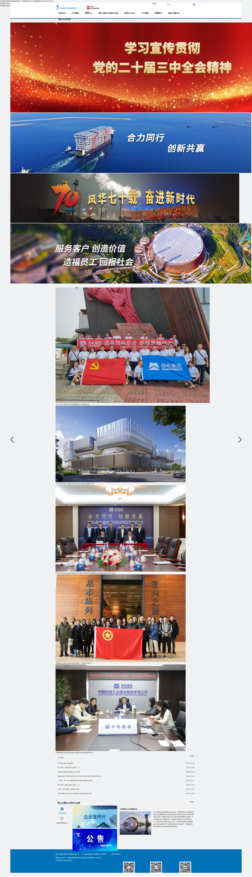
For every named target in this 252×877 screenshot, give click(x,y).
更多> (192, 756)
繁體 (154, 4)
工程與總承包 (62, 813)
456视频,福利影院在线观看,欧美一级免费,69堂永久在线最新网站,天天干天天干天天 (26, 1)
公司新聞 (60, 757)
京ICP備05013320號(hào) (64, 860)
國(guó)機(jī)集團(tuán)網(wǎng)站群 (67, 854)
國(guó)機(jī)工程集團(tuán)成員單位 (95, 854)
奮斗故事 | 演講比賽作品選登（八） (69, 767)
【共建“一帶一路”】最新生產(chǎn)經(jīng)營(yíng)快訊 (75, 780)
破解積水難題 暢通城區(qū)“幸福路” (69, 772)
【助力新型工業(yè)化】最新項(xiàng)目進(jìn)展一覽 (75, 793)
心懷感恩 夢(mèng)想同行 (66, 763)
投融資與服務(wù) (62, 823)
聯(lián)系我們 (116, 854)
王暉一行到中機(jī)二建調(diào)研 (68, 789)
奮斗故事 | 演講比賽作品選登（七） (69, 785)
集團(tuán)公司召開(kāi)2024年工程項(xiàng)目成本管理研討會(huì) (79, 776)
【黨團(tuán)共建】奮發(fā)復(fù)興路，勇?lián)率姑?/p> (74, 663)
